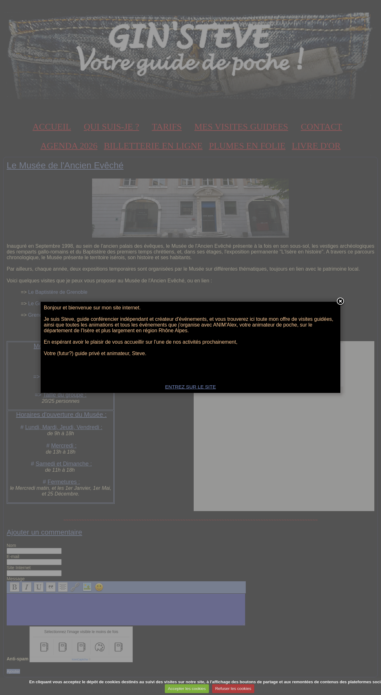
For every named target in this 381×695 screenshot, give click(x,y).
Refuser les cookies (233, 688)
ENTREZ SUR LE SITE (190, 386)
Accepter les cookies (187, 688)
